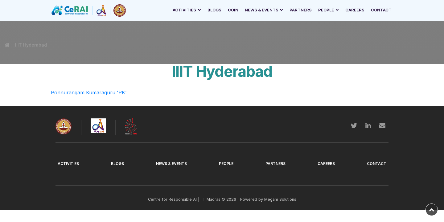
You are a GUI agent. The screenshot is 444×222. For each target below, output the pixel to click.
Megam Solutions (280, 199)
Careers (354, 9)
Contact (381, 9)
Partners (301, 9)
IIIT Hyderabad (30, 44)
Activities (184, 9)
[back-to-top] (432, 210)
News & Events (261, 9)
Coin (233, 9)
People (326, 9)
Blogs (214, 9)
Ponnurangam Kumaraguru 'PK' (89, 92)
